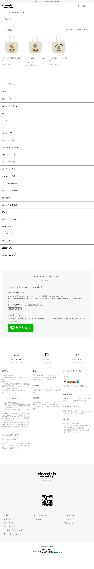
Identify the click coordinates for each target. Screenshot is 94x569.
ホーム (4, 12)
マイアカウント (67, 528)
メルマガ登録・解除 (39, 528)
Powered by (47, 564)
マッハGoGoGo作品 (11, 190)
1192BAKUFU (8, 260)
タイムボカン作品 (10, 167)
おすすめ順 (69, 29)
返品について (6, 536)
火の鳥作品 (7, 206)
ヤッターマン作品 (10, 159)
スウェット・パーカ (11, 107)
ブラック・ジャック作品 (13, 151)
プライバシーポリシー (9, 547)
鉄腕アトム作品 (9, 144)
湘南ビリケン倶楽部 (11, 229)
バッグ (27, 12)
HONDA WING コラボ (11, 268)
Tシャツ (5, 92)
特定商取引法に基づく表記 (11, 543)
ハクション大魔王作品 (15, 12)
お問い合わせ (66, 536)
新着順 (86, 29)
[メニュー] (90, 6)
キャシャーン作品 (10, 182)
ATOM (38, 532)
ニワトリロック (9, 244)
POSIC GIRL (7, 252)
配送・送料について (9, 532)
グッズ (5, 123)
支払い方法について (9, 539)
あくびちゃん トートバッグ (35, 58)
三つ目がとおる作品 (11, 213)
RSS (33, 532)
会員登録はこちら (14, 322)
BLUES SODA (8, 237)
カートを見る (66, 532)
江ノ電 (5, 221)
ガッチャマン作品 (10, 175)
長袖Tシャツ (7, 100)
